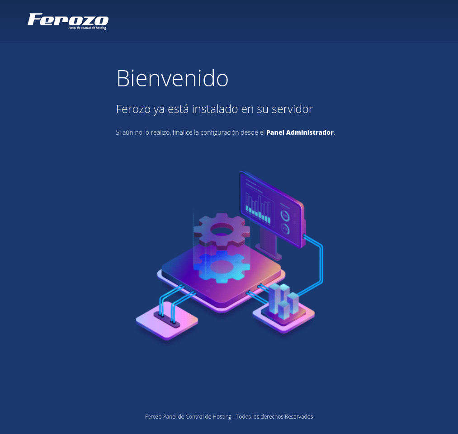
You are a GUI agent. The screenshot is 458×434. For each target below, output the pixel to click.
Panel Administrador (300, 132)
